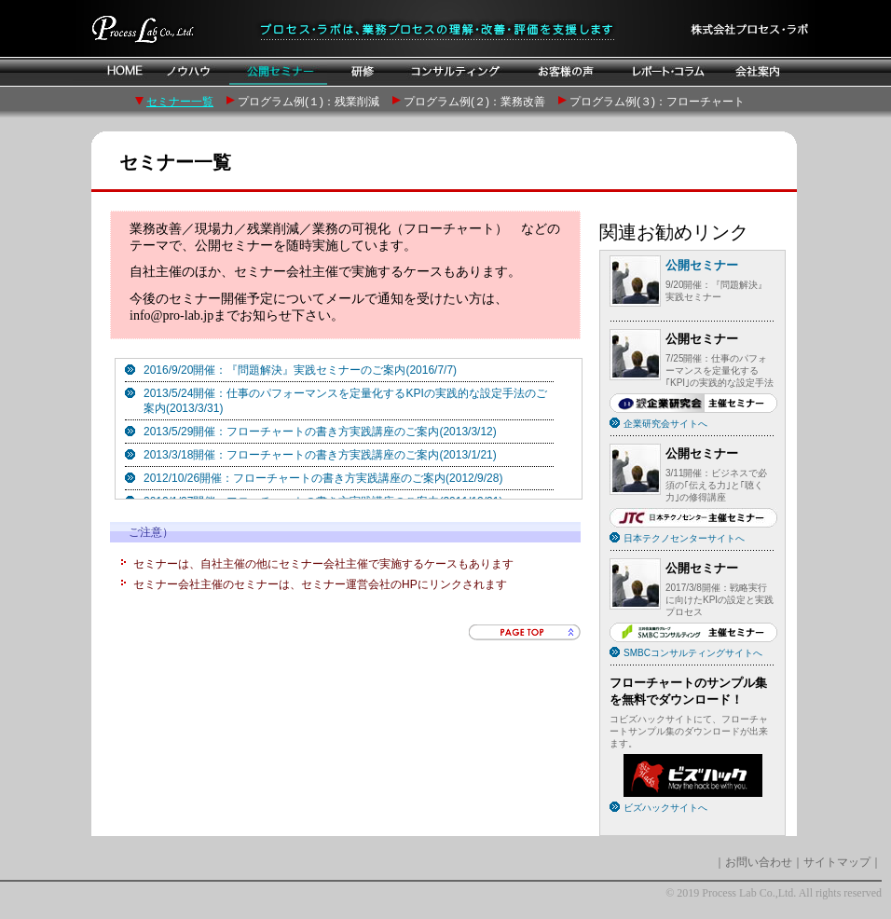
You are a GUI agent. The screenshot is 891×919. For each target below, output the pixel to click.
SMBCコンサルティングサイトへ (693, 653)
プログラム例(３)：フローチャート (657, 101)
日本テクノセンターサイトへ (684, 538)
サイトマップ (836, 862)
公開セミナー (701, 265)
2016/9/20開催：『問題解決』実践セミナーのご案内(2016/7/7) (300, 370)
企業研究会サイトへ (665, 423)
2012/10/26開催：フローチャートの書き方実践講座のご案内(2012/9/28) (323, 478)
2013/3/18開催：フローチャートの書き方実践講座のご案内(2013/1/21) (320, 454)
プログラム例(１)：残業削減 (308, 101)
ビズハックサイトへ (665, 807)
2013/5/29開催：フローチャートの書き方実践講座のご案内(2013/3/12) (320, 431)
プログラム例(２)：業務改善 (474, 101)
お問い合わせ (758, 862)
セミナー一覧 (179, 101)
